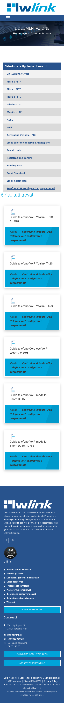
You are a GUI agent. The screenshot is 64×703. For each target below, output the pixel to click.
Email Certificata (17, 180)
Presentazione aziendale (17, 569)
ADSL (10, 119)
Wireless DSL (14, 104)
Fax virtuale (14, 150)
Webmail (10, 602)
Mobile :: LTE (14, 112)
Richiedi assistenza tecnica (19, 598)
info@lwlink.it (13, 634)
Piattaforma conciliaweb (18, 589)
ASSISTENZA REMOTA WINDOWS (32, 654)
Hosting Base (14, 165)
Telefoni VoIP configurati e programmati (31, 188)
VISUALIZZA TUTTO (18, 74)
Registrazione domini (19, 157)
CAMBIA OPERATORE (32, 609)
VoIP (9, 127)
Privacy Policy (51, 681)
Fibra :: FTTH (14, 81)
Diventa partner (13, 573)
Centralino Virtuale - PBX (21, 135)
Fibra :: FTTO (14, 96)
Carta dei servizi (13, 581)
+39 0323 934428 (14, 638)
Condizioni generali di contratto (21, 577)
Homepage (20, 33)
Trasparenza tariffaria (16, 585)
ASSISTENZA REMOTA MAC (32, 663)
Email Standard (16, 173)
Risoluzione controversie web (20, 594)
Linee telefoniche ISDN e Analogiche (28, 142)
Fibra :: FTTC (14, 89)
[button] (32, 16)
